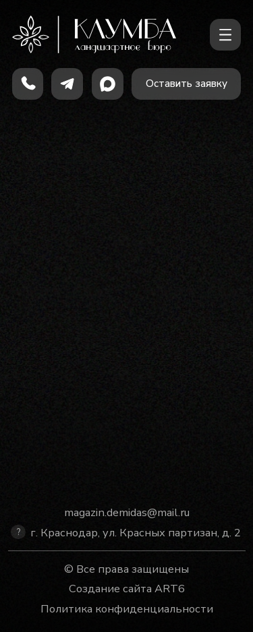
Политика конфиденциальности (126, 609)
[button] (187, 84)
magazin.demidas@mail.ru (127, 512)
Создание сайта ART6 (127, 588)
